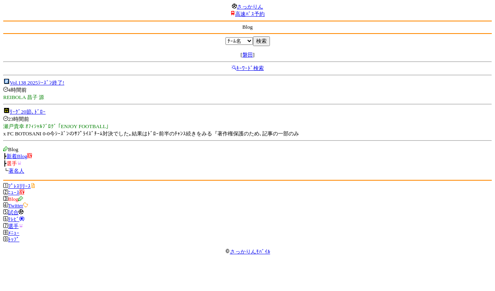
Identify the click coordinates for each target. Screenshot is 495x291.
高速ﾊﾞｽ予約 (250, 14)
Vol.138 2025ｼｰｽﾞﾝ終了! (37, 83)
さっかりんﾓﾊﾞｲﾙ (247, 252)
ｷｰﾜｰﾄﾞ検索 (250, 68)
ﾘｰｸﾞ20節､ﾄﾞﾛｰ (28, 112)
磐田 (247, 55)
